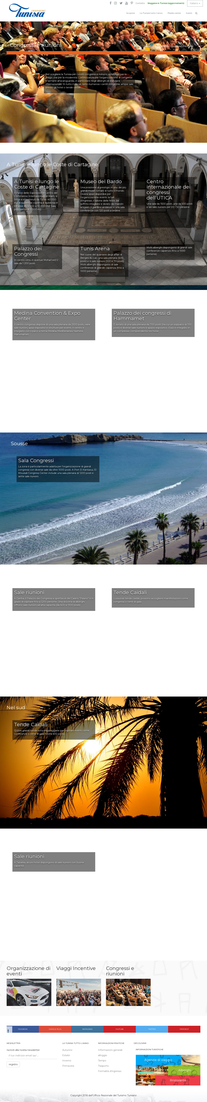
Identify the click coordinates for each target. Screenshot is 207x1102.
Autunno (67, 1050)
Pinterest (184, 1029)
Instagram (87, 1029)
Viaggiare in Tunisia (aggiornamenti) (166, 3)
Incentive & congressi (155, 46)
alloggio (102, 1055)
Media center (174, 13)
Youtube (119, 1029)
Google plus (55, 1029)
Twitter (151, 1029)
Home (137, 46)
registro (13, 1064)
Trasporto (103, 1065)
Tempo (102, 1060)
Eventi (189, 13)
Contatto (140, 3)
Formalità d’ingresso (109, 1071)
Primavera (68, 1065)
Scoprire (130, 13)
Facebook (22, 1029)
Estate (66, 1055)
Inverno (66, 1060)
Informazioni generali (110, 1050)
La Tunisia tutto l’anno (151, 13)
